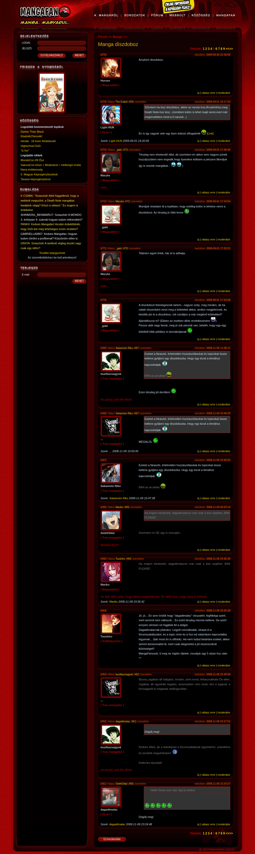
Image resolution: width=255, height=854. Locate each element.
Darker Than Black (32, 131)
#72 (125, 149)
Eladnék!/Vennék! (31, 136)
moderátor (224, 92)
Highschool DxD (31, 145)
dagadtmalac (123, 721)
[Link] (210, 133)
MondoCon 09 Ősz (32, 160)
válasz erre (208, 92)
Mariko (119, 507)
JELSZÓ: (27, 48)
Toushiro (120, 558)
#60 (131, 783)
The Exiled (122, 101)
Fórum (102, 37)
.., (110, 451)
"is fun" (25, 150)
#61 (134, 721)
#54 (131, 101)
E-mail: (26, 274)
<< (227, 49)
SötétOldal (122, 783)
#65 (127, 507)
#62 (136, 674)
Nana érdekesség (31, 169)
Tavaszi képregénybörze (36, 179)
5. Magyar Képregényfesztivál (39, 174)
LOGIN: (26, 42)
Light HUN (115, 140)
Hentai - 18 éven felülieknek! (38, 141)
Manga (117, 37)
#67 (136, 348)
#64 (129, 558)
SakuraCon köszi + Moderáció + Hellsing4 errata (51, 164)
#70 (125, 248)
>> (231, 49)
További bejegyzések (52, 252)
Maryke (120, 201)
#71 (127, 201)
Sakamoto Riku (124, 348)
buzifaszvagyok (124, 674)
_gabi (119, 149)
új (198, 92)
